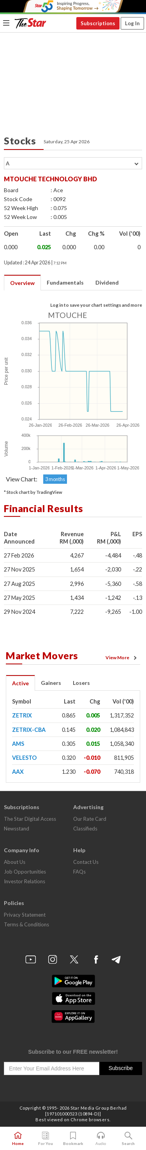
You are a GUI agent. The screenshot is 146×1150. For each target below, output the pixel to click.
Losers (81, 682)
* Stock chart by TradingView (33, 492)
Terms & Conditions (26, 924)
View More (122, 657)
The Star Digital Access (30, 819)
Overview (22, 283)
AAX (18, 771)
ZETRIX (22, 715)
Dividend (107, 282)
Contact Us (86, 862)
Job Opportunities (25, 872)
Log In (132, 23)
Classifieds (85, 828)
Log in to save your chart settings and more (96, 305)
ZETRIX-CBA (29, 729)
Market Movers (42, 655)
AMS (18, 743)
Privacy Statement (25, 915)
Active (20, 683)
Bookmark (73, 1139)
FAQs (79, 872)
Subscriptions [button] (98, 23)
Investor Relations (24, 881)
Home (18, 1139)
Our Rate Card (89, 819)
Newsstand (16, 828)
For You (45, 1139)
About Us (14, 862)
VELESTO (24, 757)
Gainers (51, 682)
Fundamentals (65, 282)
